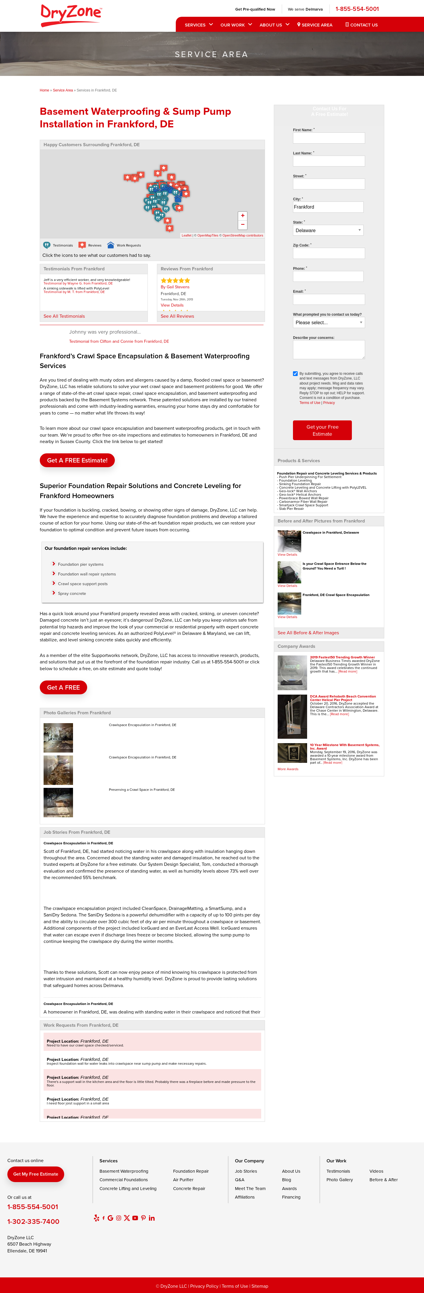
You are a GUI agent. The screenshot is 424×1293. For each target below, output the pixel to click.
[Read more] (347, 671)
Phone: (300, 269)
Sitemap (259, 1286)
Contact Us (364, 25)
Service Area (317, 25)
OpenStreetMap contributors (243, 235)
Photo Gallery (340, 1179)
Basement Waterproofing (124, 1171)
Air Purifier (183, 1179)
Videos (376, 1171)
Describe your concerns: (313, 338)
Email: (299, 291)
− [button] (243, 225)
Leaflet (186, 235)
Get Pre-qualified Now (255, 9)
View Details (287, 554)
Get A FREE (63, 687)
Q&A (239, 1179)
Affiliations (245, 1197)
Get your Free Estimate (323, 430)
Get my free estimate (35, 1174)
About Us (271, 25)
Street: (299, 176)
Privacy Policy (204, 1286)
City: (298, 199)
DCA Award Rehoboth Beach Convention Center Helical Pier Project (343, 698)
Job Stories (246, 1171)
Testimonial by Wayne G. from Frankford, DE (78, 283)
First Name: (303, 130)
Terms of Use (309, 403)
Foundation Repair (191, 1171)
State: (299, 222)
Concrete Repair (189, 1188)
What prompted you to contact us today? (327, 314)
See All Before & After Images (308, 632)
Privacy (329, 403)
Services (195, 25)
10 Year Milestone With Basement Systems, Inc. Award (345, 746)
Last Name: (303, 153)
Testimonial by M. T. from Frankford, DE (74, 291)
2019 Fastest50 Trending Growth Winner (342, 657)
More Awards (288, 768)
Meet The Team (250, 1188)
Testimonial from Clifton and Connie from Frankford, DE (119, 341)
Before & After (384, 1179)
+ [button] (243, 216)
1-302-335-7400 (33, 1221)
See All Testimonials (64, 316)
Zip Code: (302, 245)
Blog (286, 1179)
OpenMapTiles (207, 235)
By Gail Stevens (175, 287)
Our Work (233, 25)
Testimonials (338, 1171)
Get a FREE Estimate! (77, 460)
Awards (289, 1188)
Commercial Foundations (124, 1179)
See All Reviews (177, 316)
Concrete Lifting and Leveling (128, 1188)
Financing (291, 1197)
